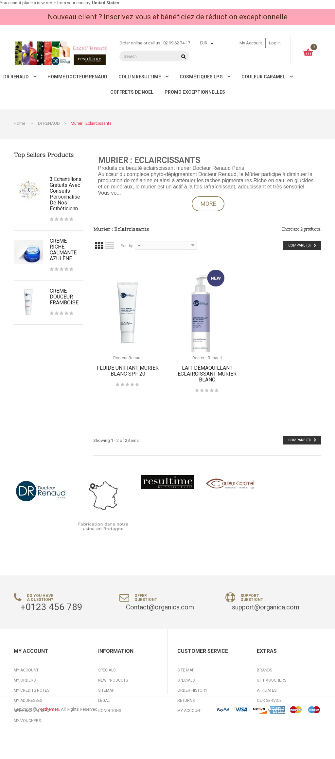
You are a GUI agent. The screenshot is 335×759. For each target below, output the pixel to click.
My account (250, 42)
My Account (189, 710)
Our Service (269, 700)
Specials (106, 670)
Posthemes (48, 746)
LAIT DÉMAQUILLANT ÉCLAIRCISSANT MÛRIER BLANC (207, 374)
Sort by (127, 246)
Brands (264, 670)
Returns (186, 700)
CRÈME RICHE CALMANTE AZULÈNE (63, 250)
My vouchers (27, 721)
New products (113, 680)
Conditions (109, 710)
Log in (275, 42)
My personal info (31, 710)
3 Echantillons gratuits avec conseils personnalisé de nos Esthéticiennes (66, 194)
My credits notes (31, 690)
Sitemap (106, 690)
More (208, 203)
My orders (25, 680)
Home (19, 123)
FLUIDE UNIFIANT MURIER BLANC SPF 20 (128, 371)
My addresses (28, 700)
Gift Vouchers (271, 680)
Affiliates (266, 690)
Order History (192, 690)
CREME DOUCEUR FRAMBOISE (64, 297)
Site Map (185, 670)
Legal (104, 700)
